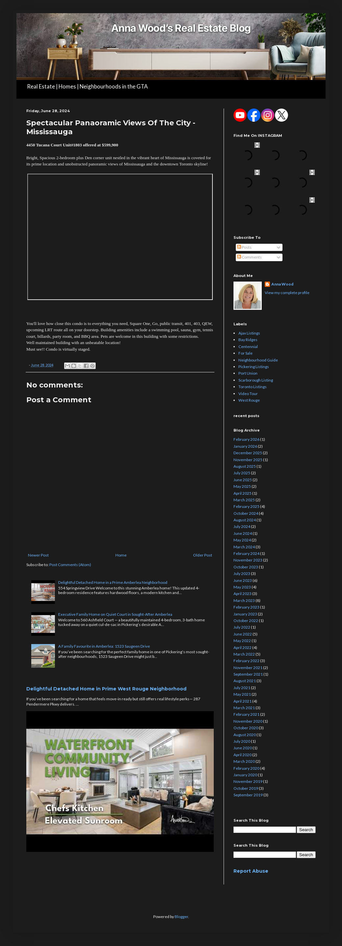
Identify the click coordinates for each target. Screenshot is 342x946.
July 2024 (241, 526)
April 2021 (242, 701)
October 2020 (245, 727)
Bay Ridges (247, 339)
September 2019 (248, 794)
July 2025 (241, 472)
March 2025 (244, 499)
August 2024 (244, 519)
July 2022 (241, 627)
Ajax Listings (249, 333)
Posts (244, 247)
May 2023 (242, 587)
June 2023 (242, 580)
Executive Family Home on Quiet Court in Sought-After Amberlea (115, 614)
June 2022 (242, 634)
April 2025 (242, 493)
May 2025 (242, 486)
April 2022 (242, 647)
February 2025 (246, 506)
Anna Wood (282, 284)
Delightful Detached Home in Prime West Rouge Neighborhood (106, 689)
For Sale (245, 353)
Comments (249, 257)
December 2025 (247, 452)
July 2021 (241, 687)
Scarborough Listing (255, 380)
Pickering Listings (253, 366)
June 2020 (242, 747)
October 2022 (245, 620)
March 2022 (244, 654)
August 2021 (244, 680)
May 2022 (242, 640)
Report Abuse (250, 871)
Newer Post (38, 555)
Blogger (181, 916)
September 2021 (248, 674)
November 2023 (247, 560)
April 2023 (242, 593)
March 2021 (244, 707)
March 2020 (244, 761)
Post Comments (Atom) (70, 564)
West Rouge (249, 400)
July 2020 (241, 741)
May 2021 (242, 694)
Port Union (247, 373)
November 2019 (247, 781)
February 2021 (246, 714)
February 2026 (246, 439)
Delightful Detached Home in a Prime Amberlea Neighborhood (112, 582)
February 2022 (246, 660)
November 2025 (247, 459)
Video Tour (248, 393)
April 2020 (242, 754)
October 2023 (245, 566)
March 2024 (244, 546)
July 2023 (241, 573)
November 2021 (247, 667)
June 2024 (242, 533)
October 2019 (245, 788)
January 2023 (245, 613)
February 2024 (246, 553)
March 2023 (244, 600)
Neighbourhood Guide (258, 360)
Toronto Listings (252, 386)
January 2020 (245, 774)
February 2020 (246, 768)
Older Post (202, 555)
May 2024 (242, 539)
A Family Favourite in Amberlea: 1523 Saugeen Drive (104, 646)
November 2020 (247, 721)
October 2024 (245, 513)
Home (121, 555)
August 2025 (244, 466)
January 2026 (245, 446)
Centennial (248, 346)
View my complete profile (287, 292)
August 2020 (244, 734)
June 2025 (242, 479)
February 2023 (246, 607)
